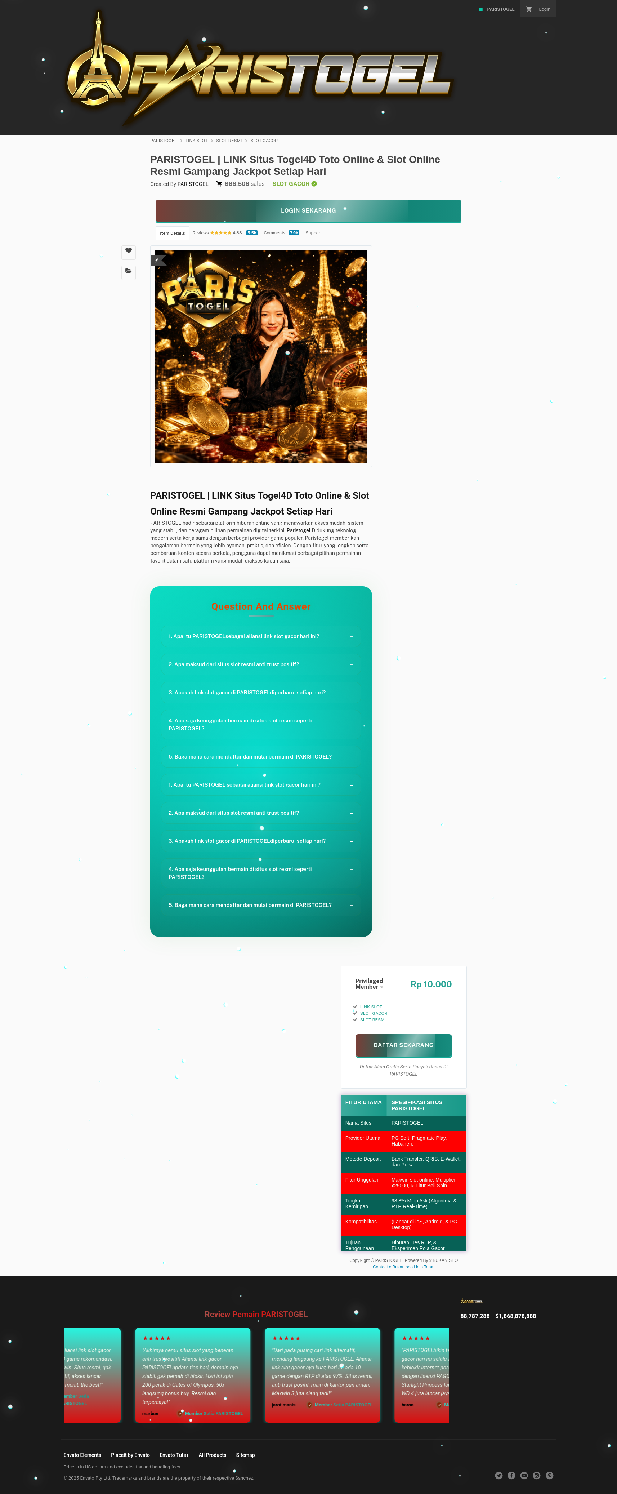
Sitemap (245, 1455)
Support (313, 232)
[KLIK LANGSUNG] (308, 211)
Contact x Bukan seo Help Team (403, 1267)
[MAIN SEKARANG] (404, 1045)
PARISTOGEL (163, 140)
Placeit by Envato (130, 1455)
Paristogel (298, 530)
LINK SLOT (196, 140)
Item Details (172, 233)
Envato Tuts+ (174, 1455)
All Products (213, 1455)
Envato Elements (83, 1455)
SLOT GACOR (264, 140)
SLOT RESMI (229, 140)
